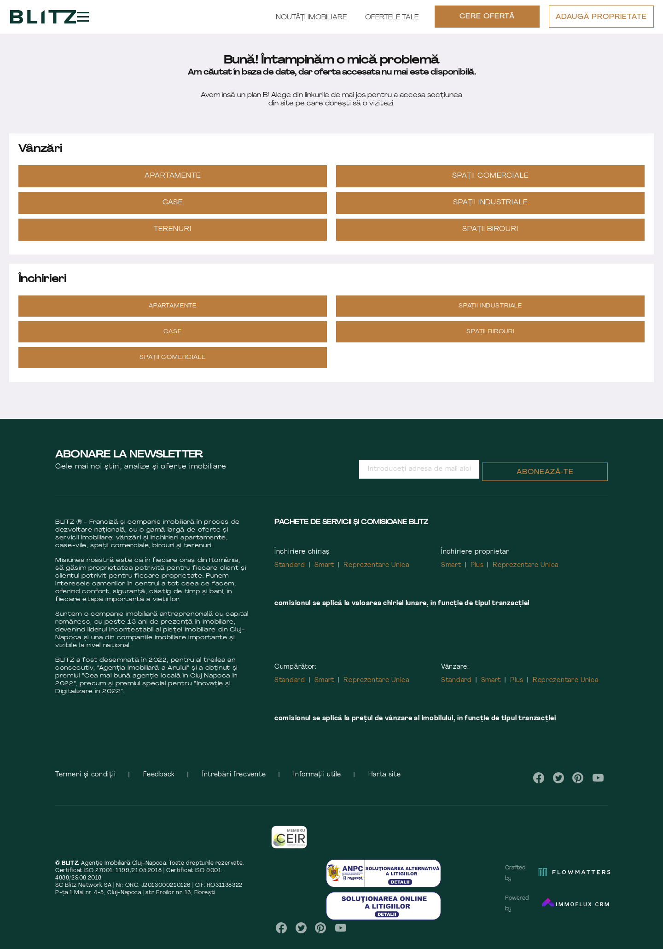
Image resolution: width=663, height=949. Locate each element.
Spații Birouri (490, 237)
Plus (477, 573)
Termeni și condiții (85, 783)
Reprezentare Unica (376, 573)
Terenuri (173, 237)
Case (173, 211)
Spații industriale (490, 211)
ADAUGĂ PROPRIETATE (600, 21)
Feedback (158, 783)
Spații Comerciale (490, 184)
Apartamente (173, 184)
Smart (324, 573)
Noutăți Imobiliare (310, 21)
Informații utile (317, 783)
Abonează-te (545, 480)
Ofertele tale (391, 21)
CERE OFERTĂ (487, 21)
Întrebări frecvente (234, 783)
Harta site (384, 783)
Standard (289, 573)
